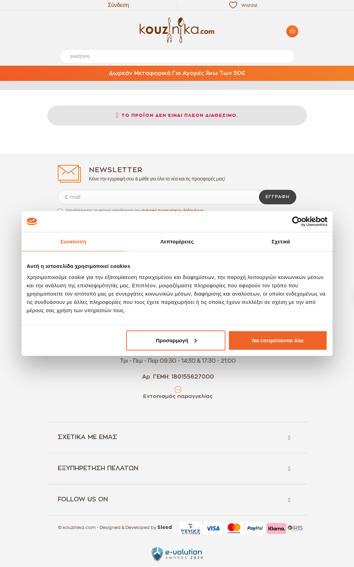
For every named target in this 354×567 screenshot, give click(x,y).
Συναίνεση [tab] (73, 241)
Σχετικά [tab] (280, 241)
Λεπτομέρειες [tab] (177, 241)
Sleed (164, 527)
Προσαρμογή (176, 340)
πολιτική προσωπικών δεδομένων (173, 210)
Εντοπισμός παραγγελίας (178, 396)
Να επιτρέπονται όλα (278, 340)
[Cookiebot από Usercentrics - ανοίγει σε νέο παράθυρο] (297, 221)
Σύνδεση (118, 5)
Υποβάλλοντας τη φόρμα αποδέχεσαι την (135, 210)
